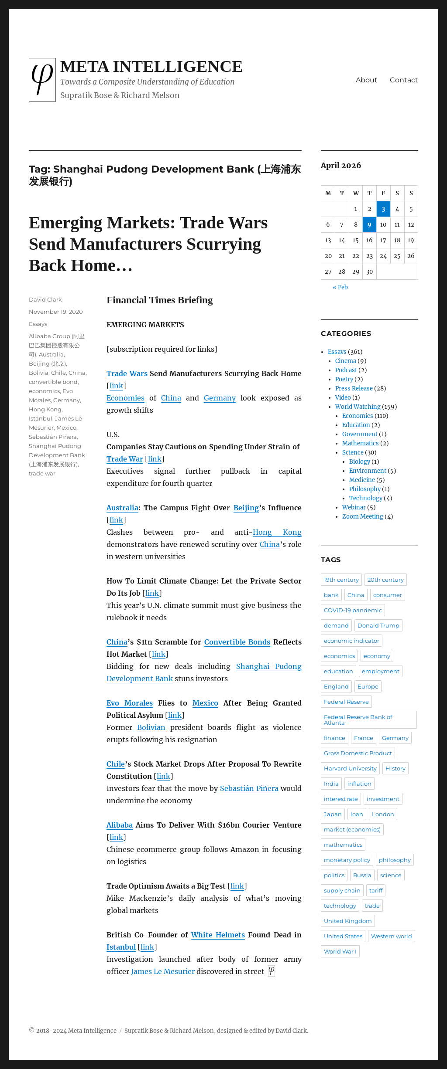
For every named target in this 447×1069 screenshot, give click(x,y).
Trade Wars (127, 373)
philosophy (395, 859)
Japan (333, 814)
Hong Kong (277, 532)
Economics (357, 416)
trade (372, 905)
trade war (42, 473)
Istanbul (121, 947)
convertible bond (53, 381)
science (391, 875)
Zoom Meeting (362, 516)
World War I (340, 951)
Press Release (354, 388)
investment (383, 798)
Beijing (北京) (47, 363)
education (338, 671)
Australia (122, 507)
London (383, 814)
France (363, 737)
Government (360, 434)
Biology (359, 461)
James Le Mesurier (163, 971)
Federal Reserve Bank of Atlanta (358, 719)
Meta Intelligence (151, 66)
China (171, 398)
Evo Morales (130, 703)
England (336, 686)
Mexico (205, 703)
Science (353, 452)
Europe (368, 686)
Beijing (246, 507)
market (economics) (352, 829)
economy (377, 655)
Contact (404, 80)
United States (343, 936)
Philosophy (365, 489)
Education (356, 425)
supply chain (342, 890)
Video (343, 397)
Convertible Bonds (237, 642)
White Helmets (218, 934)
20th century (386, 579)
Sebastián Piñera (249, 788)
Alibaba (120, 825)
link (116, 385)
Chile (116, 764)
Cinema (345, 361)
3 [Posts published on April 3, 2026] (383, 209)
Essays (38, 323)
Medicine (362, 480)
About (367, 80)
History (395, 768)
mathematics (343, 844)
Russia (362, 875)
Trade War (125, 459)
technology (340, 905)
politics (334, 875)
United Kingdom (348, 920)
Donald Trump (378, 625)
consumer (387, 594)
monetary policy (347, 859)
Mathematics (360, 443)
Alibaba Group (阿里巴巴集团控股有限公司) (57, 345)
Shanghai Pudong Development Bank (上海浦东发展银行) (57, 455)
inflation (359, 783)
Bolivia (38, 372)
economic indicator (351, 640)
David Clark (45, 299)
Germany (220, 398)
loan (357, 814)
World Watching (358, 407)
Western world (391, 936)
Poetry (344, 379)
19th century (341, 579)
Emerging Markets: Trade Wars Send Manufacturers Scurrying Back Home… (148, 244)
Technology (365, 498)
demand (336, 625)
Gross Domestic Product (358, 753)
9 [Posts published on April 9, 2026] (369, 224)
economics (44, 390)
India (331, 783)
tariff (375, 890)
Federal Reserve (346, 701)
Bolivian (151, 727)
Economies (125, 398)
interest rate (341, 798)
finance (334, 737)
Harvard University (350, 768)
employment (380, 671)
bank (331, 594)
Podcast (346, 370)
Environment (367, 471)
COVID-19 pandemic (353, 610)
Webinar (354, 507)
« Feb (340, 287)
